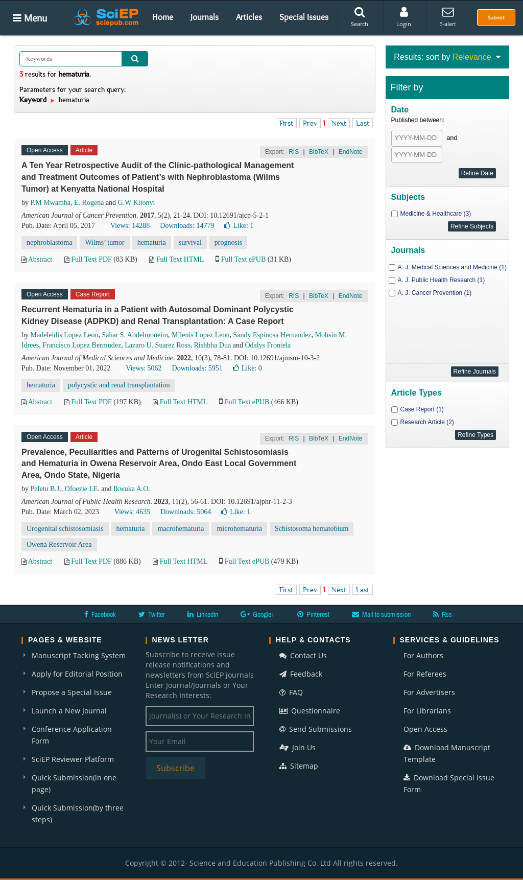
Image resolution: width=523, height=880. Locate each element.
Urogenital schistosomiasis (65, 528)
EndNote (351, 151)
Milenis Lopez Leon (201, 335)
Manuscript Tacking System (79, 655)
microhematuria (239, 528)
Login (403, 17)
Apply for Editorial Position (77, 674)
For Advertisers (429, 692)
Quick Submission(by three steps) (78, 813)
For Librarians (427, 710)
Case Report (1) (422, 409)
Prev (310, 123)
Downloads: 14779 (187, 225)
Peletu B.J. (46, 489)
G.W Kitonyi (136, 202)
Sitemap (298, 766)
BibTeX (318, 151)
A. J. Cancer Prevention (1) (435, 292)
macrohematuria (180, 528)
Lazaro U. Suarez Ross (157, 345)
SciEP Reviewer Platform (73, 759)
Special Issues (303, 17)
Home (162, 17)
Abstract (40, 259)
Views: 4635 (132, 512)
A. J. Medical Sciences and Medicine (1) (452, 267)
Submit (496, 17)
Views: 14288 (130, 225)
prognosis (228, 242)
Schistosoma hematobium (311, 528)
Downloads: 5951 (197, 368)
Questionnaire (309, 710)
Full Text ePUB (243, 259)
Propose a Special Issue (72, 692)
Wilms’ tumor (104, 242)
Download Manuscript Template (446, 753)
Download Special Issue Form (448, 783)
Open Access (425, 729)
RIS (294, 151)
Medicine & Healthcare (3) (435, 213)
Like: (238, 225)
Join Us (297, 747)
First (286, 123)
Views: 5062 (143, 368)
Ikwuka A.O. (131, 489)
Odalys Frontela (268, 345)
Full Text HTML (180, 259)
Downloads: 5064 (185, 512)
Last (362, 123)
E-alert (447, 17)
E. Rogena (89, 202)
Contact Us (303, 655)
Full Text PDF (91, 259)
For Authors (423, 655)
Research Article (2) (427, 422)
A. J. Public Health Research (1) (441, 280)
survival (190, 242)
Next (338, 123)
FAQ (291, 692)
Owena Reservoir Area (59, 544)
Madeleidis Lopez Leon (65, 335)
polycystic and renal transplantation (119, 385)
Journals (205, 17)
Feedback (300, 674)
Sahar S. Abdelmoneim (135, 335)
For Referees (424, 674)
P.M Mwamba (51, 202)
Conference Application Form (72, 735)
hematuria (151, 242)
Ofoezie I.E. (82, 489)
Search (359, 17)
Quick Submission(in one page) (74, 783)
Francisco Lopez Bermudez (81, 345)
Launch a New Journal (69, 710)
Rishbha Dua (212, 345)
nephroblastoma (49, 242)
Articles (249, 17)
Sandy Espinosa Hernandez (272, 335)
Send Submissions (315, 729)
